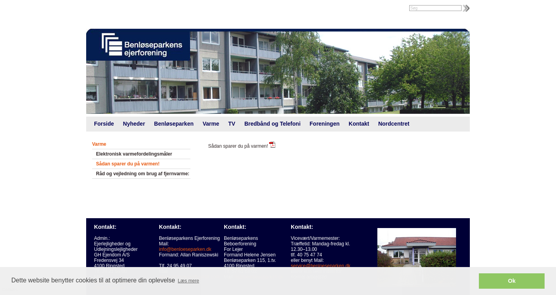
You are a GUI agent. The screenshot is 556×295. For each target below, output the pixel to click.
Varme (211, 124)
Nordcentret (393, 124)
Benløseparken (174, 124)
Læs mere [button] (188, 281)
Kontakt (359, 124)
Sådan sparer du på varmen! (127, 164)
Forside (104, 124)
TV (231, 124)
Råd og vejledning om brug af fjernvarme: (142, 173)
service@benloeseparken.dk (321, 266)
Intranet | (103, 8)
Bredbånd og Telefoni (272, 124)
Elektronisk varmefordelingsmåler (134, 154)
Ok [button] (511, 281)
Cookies (22, 249)
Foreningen (325, 124)
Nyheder (134, 124)
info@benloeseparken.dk (185, 249)
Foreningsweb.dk (135, 8)
